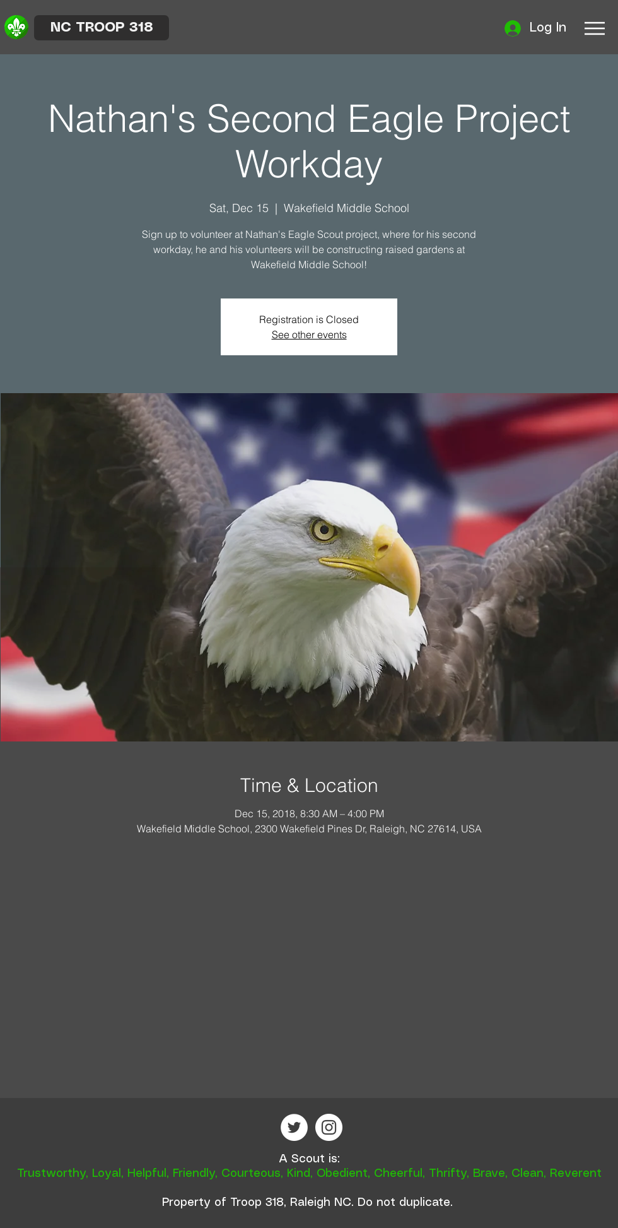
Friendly (194, 1173)
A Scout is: (309, 1159)
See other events (309, 334)
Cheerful (398, 1173)
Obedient (342, 1173)
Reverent (576, 1173)
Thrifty (448, 1173)
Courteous (251, 1173)
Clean (527, 1173)
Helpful (146, 1173)
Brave (489, 1173)
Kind (298, 1173)
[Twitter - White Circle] (294, 1127)
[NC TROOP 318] (101, 27)
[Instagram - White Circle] (328, 1127)
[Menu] (594, 28)
